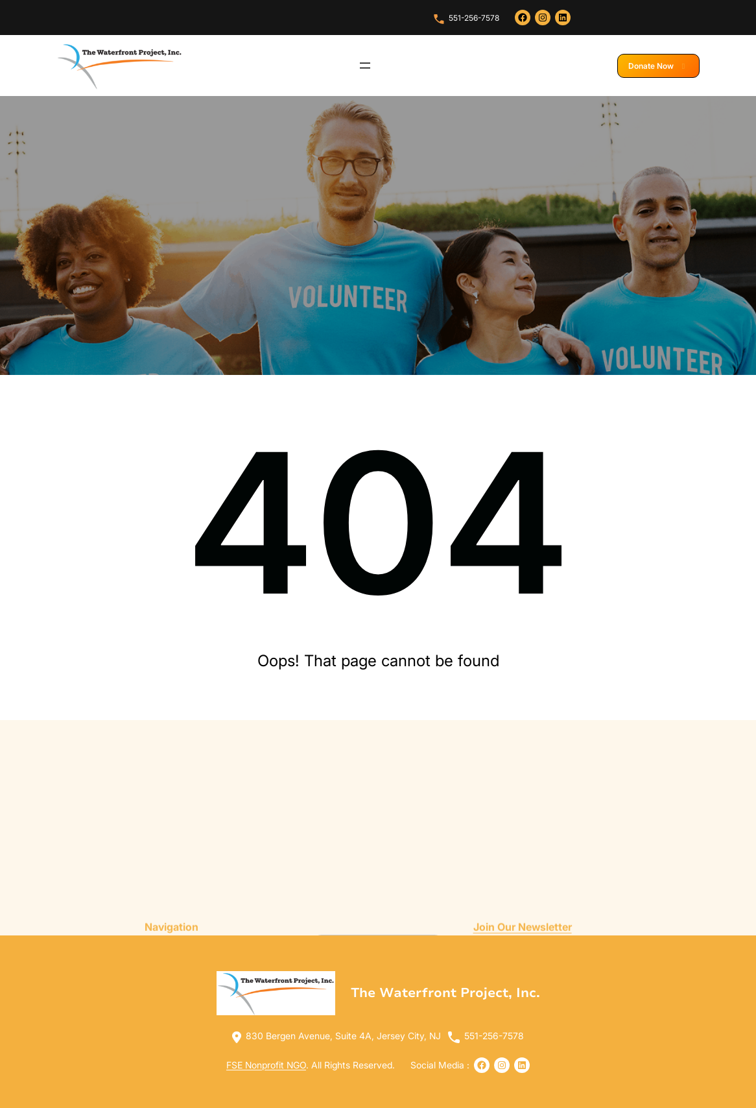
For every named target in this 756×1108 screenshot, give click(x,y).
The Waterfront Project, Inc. (445, 993)
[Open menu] (365, 65)
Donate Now (658, 66)
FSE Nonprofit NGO (266, 1064)
